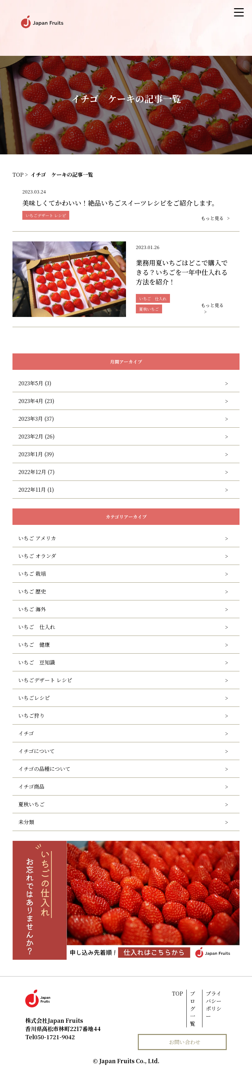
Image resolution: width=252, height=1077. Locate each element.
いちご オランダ (37, 556)
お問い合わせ (184, 1042)
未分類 (26, 822)
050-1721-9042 (50, 1037)
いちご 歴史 (32, 591)
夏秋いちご (31, 804)
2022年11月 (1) (36, 489)
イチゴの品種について (44, 769)
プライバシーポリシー (213, 1005)
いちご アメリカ (37, 538)
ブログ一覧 (192, 1008)
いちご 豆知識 (36, 662)
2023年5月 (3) (35, 383)
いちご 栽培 (32, 573)
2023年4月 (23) (36, 401)
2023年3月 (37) (36, 418)
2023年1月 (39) (36, 454)
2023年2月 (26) (36, 436)
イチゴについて (36, 751)
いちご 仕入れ (36, 627)
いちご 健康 (34, 644)
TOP (177, 993)
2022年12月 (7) (36, 472)
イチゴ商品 (31, 786)
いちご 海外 (32, 609)
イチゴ (26, 733)
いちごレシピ (34, 698)
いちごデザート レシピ (45, 680)
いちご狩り (31, 715)
